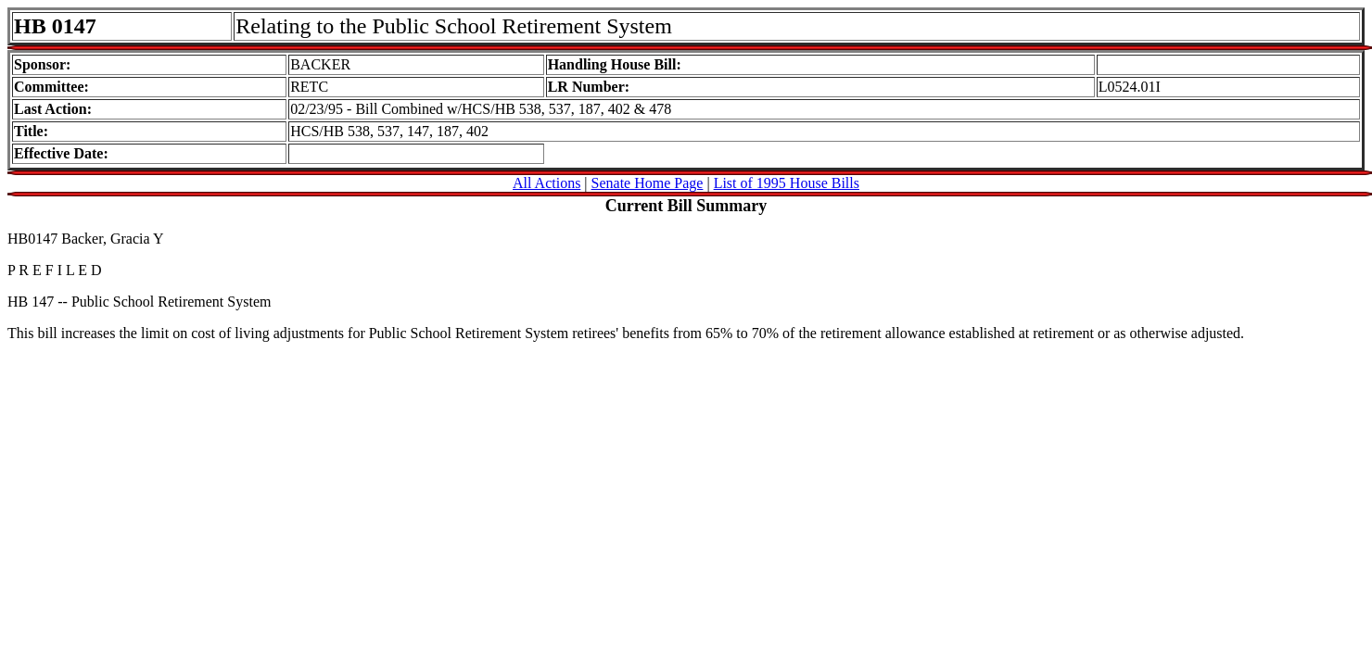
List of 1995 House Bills (786, 183)
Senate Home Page (647, 183)
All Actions (546, 183)
